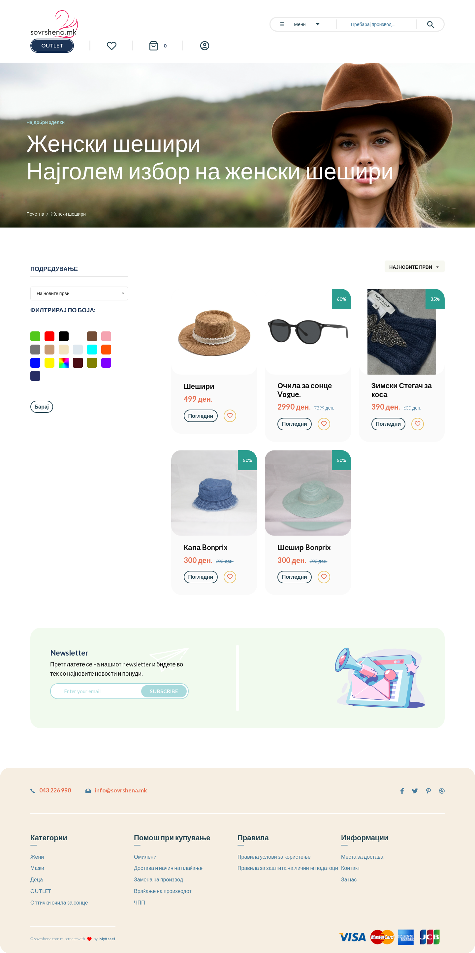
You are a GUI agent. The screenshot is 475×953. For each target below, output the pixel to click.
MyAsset (107, 938)
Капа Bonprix (206, 547)
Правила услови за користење (274, 856)
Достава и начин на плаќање (168, 867)
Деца (36, 879)
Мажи (37, 867)
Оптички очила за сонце (59, 902)
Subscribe (162, 691)
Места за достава (362, 856)
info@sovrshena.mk (120, 790)
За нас (349, 879)
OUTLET (52, 45)
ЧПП (139, 902)
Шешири (199, 386)
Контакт (350, 867)
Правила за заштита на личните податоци (288, 867)
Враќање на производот (163, 890)
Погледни (200, 416)
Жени (37, 856)
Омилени (145, 856)
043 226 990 (50, 790)
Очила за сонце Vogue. (304, 389)
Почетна (35, 214)
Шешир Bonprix (304, 547)
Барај (42, 406)
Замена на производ (158, 879)
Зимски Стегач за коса (401, 389)
